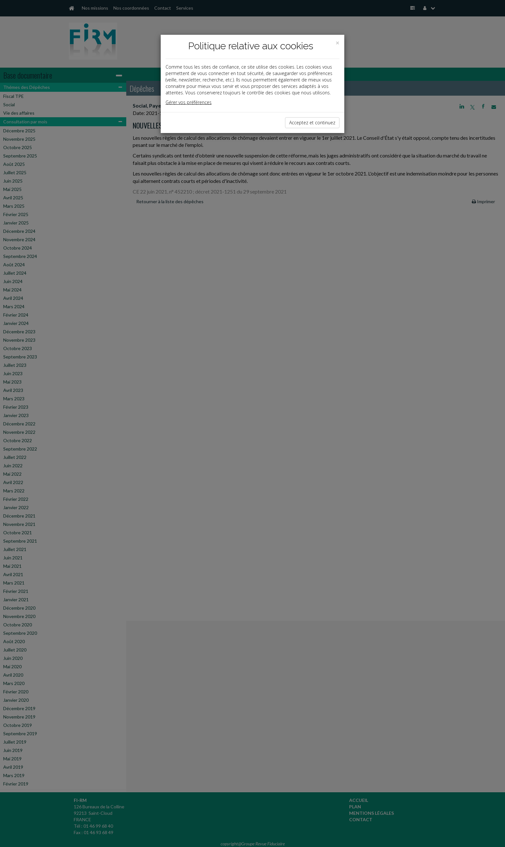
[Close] (337, 43)
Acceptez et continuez (312, 122)
